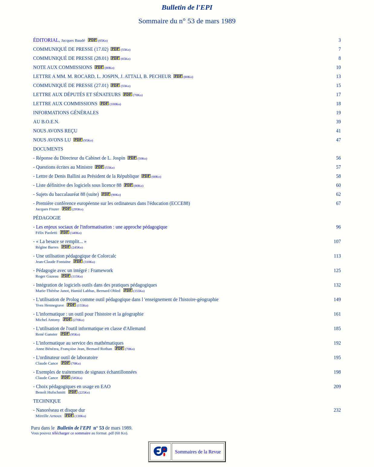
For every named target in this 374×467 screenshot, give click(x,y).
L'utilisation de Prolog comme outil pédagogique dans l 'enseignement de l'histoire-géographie (127, 299)
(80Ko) (104, 68)
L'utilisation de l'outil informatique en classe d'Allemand (90, 328)
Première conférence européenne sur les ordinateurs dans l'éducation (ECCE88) (113, 203)
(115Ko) (72, 276)
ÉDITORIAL (46, 40)
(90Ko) (111, 194)
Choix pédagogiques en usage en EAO (73, 386)
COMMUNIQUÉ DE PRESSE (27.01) (71, 85)
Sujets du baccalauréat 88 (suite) (67, 194)
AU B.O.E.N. (46, 121)
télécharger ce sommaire (71, 433)
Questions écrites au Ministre (64, 167)
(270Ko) (73, 320)
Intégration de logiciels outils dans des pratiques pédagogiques (96, 284)
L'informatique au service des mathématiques (80, 342)
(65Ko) (98, 40)
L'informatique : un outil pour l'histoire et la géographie (90, 313)
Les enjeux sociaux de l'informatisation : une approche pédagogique (101, 226)
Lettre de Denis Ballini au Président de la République (87, 176)
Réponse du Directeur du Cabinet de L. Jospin (80, 158)
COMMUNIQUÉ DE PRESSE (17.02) (71, 49)
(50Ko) (137, 158)
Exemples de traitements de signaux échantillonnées (86, 372)
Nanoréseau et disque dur (60, 410)
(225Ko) (78, 392)
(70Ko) (133, 95)
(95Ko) (83, 140)
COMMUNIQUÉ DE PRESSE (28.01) (71, 58)
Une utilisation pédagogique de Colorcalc (76, 255)
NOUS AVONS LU (52, 139)
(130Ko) (75, 416)
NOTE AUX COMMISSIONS (63, 67)
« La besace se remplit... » (61, 241)
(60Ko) (151, 176)
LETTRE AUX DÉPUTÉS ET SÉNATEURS (77, 94)
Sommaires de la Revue (198, 451)
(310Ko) (84, 262)
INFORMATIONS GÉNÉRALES (66, 112)
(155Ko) (134, 291)
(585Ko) (71, 378)
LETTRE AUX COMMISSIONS (65, 103)
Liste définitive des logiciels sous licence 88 (79, 185)
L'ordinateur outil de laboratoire (67, 357)
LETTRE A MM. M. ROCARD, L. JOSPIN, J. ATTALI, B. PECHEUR (102, 76)
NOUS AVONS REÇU (55, 130)
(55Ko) (120, 49)
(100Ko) (110, 104)
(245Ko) (72, 247)
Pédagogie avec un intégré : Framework (74, 270)
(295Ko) (72, 209)
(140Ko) (70, 233)
